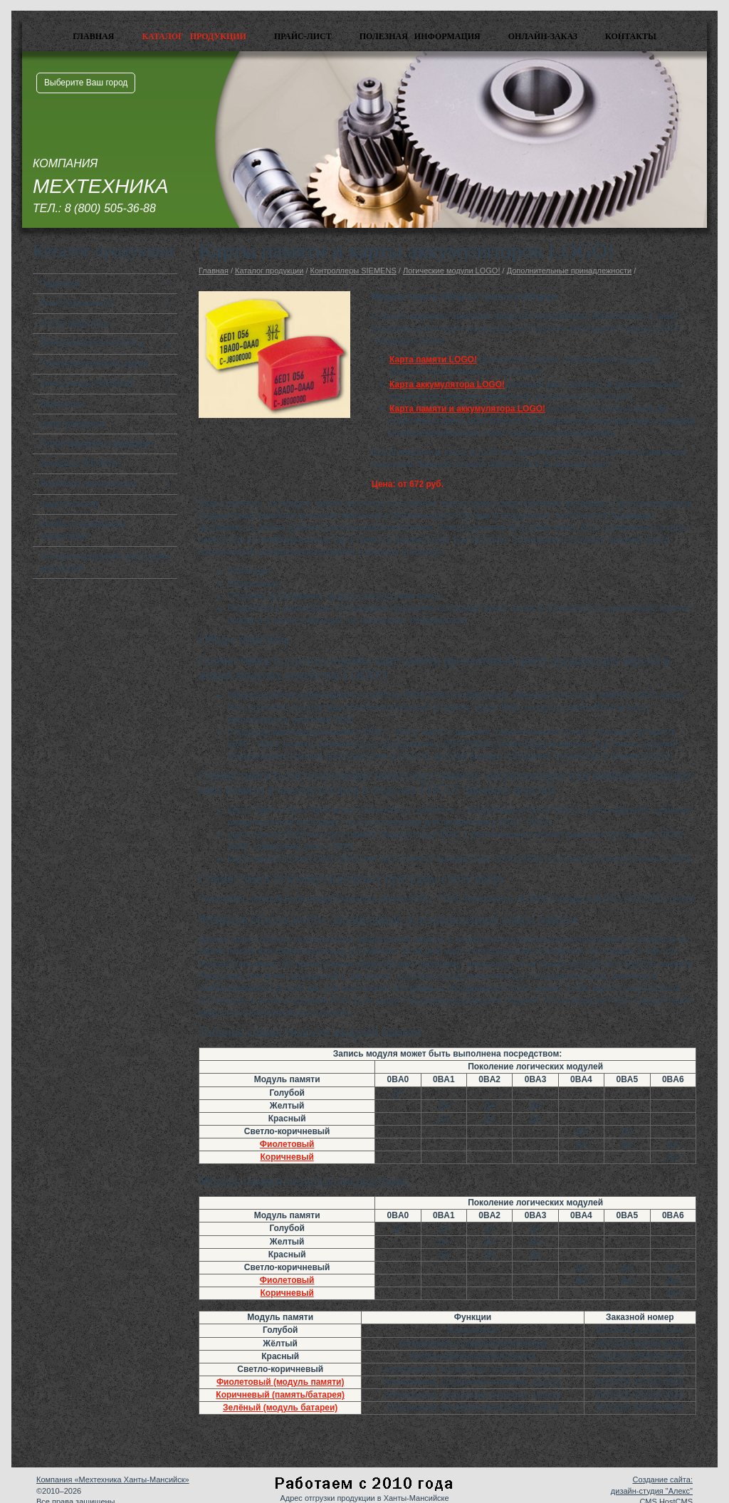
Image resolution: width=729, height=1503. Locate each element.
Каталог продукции (194, 36)
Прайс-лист (303, 36)
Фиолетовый (287, 1144)
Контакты (630, 36)
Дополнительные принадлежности (569, 270)
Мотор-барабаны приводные (96, 444)
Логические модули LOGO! (451, 270)
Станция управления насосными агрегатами (104, 562)
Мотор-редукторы (75, 323)
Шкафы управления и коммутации (83, 530)
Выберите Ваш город (85, 83)
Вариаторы (62, 404)
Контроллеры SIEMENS (87, 384)
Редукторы (61, 283)
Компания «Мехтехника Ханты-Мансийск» (112, 1479)
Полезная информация (420, 36)
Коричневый (287, 1157)
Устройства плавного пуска (93, 364)
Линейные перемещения (89, 483)
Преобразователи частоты (92, 343)
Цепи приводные (73, 424)
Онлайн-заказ (542, 36)
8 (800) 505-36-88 (110, 208)
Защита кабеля (70, 504)
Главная (93, 36)
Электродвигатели (76, 303)
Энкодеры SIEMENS (80, 463)
